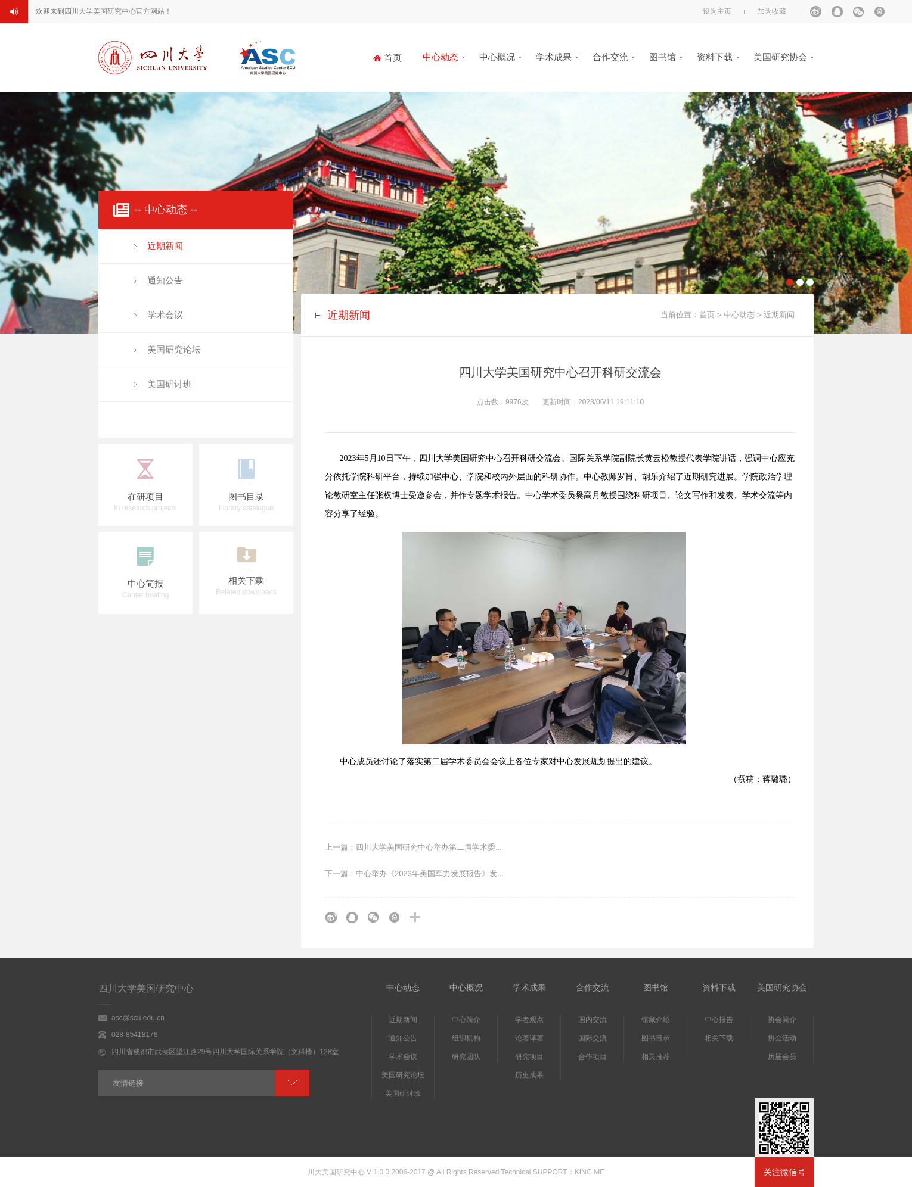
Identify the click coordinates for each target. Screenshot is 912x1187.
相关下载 (719, 1038)
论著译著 (529, 1038)
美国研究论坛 (174, 349)
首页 (707, 314)
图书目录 (655, 1038)
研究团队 (466, 1056)
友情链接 (128, 1083)
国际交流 (592, 1038)
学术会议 (165, 315)
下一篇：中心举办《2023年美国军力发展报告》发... (414, 873)
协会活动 (782, 1038)
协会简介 (782, 1019)
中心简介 (466, 1019)
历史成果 (529, 1075)
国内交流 (592, 1019)
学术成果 (554, 57)
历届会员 (782, 1056)
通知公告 (165, 280)
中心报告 (719, 1019)
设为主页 (717, 11)
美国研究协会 (780, 57)
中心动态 (440, 57)
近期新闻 (165, 246)
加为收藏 (772, 11)
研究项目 (529, 1056)
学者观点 (529, 1019)
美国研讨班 (169, 384)
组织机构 (466, 1038)
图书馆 (662, 57)
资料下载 (715, 57)
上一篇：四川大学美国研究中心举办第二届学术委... (413, 847)
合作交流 (610, 57)
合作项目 (592, 1056)
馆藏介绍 (655, 1019)
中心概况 (497, 57)
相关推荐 (655, 1056)
